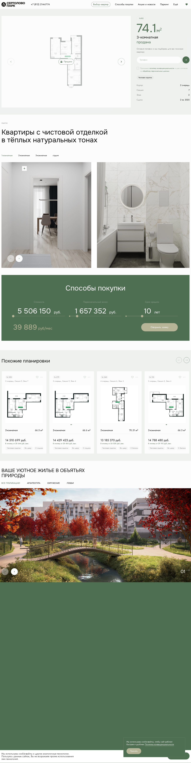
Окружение (53, 483)
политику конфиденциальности (161, 68)
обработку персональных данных (156, 71)
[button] (187, 360)
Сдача (140, 99)
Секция (140, 90)
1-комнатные (6, 155)
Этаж (139, 95)
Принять (134, 751)
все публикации (10, 483)
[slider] (13, 316)
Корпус (140, 85)
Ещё (175, 4)
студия (56, 155)
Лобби (70, 483)
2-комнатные (24, 155)
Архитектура (33, 483)
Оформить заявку (159, 327)
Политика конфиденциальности (159, 744)
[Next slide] (121, 61)
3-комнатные (41, 155)
